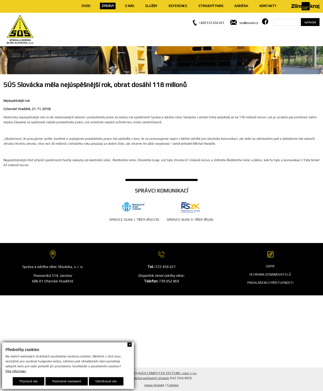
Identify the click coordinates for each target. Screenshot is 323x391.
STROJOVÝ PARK (210, 6)
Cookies (173, 385)
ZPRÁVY (108, 6)
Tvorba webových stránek (150, 378)
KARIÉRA (241, 6)
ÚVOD (85, 6)
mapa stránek (154, 385)
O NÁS (129, 6)
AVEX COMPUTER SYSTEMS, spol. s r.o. (167, 373)
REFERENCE (178, 6)
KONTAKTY (267, 6)
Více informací (15, 371)
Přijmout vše (28, 381)
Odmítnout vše (106, 381)
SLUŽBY (151, 6)
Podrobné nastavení (66, 381)
